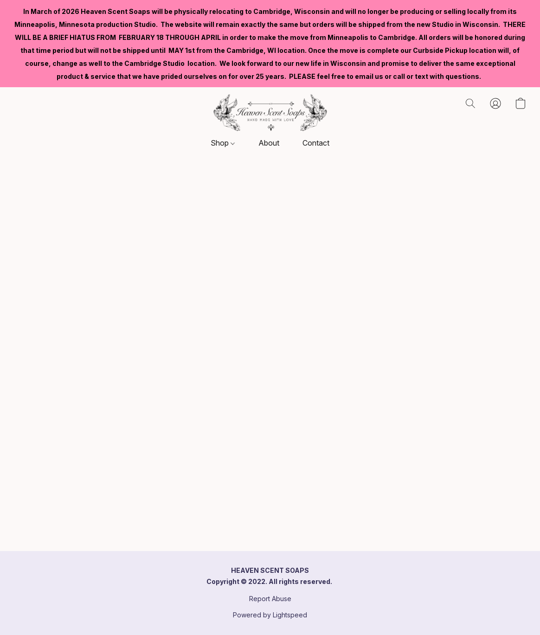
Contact (315, 143)
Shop (223, 143)
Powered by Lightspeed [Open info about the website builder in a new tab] (270, 615)
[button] (270, 112)
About (268, 143)
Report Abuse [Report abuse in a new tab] (270, 599)
